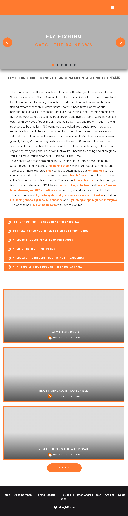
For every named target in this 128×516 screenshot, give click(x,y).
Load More (64, 468)
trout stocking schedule (73, 185)
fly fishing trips (59, 165)
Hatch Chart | (84, 495)
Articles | (111, 495)
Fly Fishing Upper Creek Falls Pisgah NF (64, 449)
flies (48, 170)
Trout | (99, 495)
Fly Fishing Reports (44, 205)
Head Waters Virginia (64, 332)
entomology (96, 170)
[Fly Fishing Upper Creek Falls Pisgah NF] (63, 433)
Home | (7, 495)
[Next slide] (120, 42)
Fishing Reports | (48, 495)
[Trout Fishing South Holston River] (63, 374)
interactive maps (85, 180)
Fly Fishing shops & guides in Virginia (93, 200)
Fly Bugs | (67, 495)
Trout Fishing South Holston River (63, 390)
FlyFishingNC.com (64, 507)
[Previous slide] (7, 42)
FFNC (53, 338)
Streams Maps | (25, 495)
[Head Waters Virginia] (63, 316)
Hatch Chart (78, 175)
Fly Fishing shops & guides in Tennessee (36, 200)
